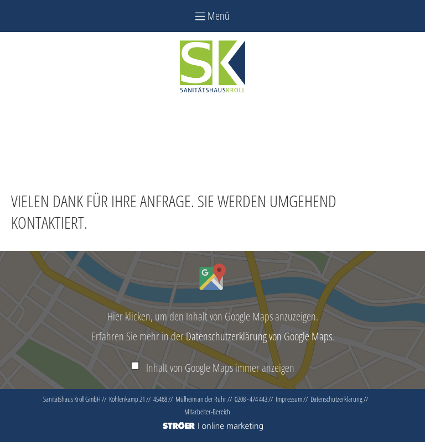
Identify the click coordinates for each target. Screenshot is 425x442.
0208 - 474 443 (251, 399)
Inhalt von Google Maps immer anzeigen (220, 367)
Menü (212, 15)
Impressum (289, 399)
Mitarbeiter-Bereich (207, 412)
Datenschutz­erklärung (336, 399)
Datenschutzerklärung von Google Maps (259, 336)
